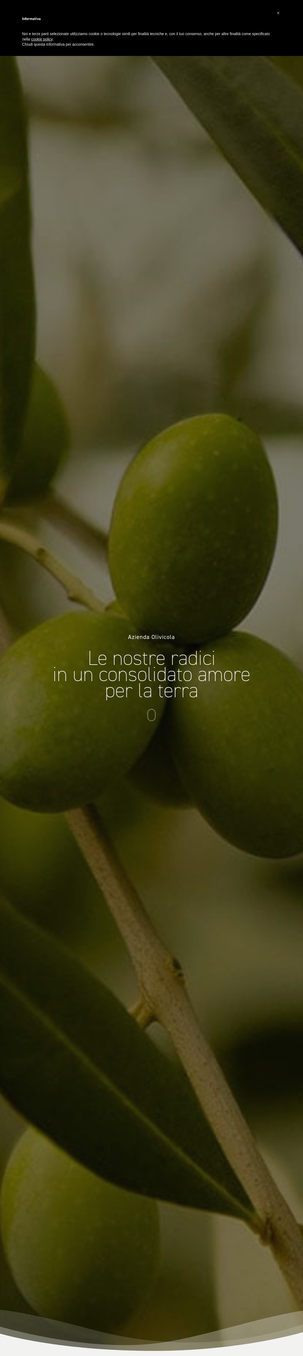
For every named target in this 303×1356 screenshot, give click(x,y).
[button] (278, 13)
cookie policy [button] (41, 39)
